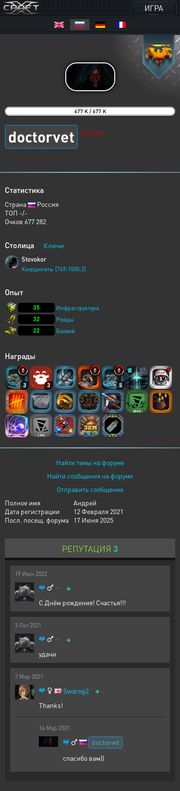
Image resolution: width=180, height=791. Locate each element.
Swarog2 (76, 691)
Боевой (65, 331)
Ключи (54, 245)
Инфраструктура (77, 308)
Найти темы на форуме (90, 462)
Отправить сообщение (90, 489)
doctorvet (106, 742)
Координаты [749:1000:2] (54, 269)
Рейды (65, 319)
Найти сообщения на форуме (90, 475)
